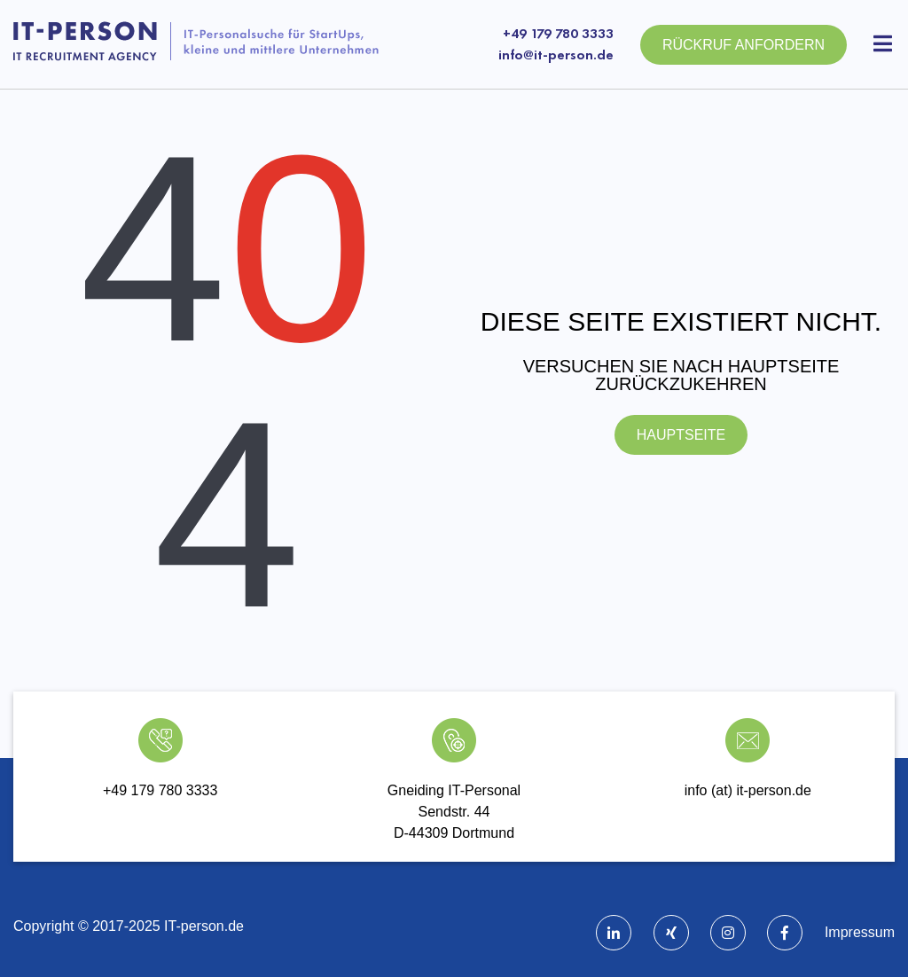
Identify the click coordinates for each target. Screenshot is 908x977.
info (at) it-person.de (748, 790)
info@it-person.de (556, 54)
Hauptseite (681, 434)
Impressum (860, 932)
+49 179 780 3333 (558, 33)
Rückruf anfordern (743, 44)
